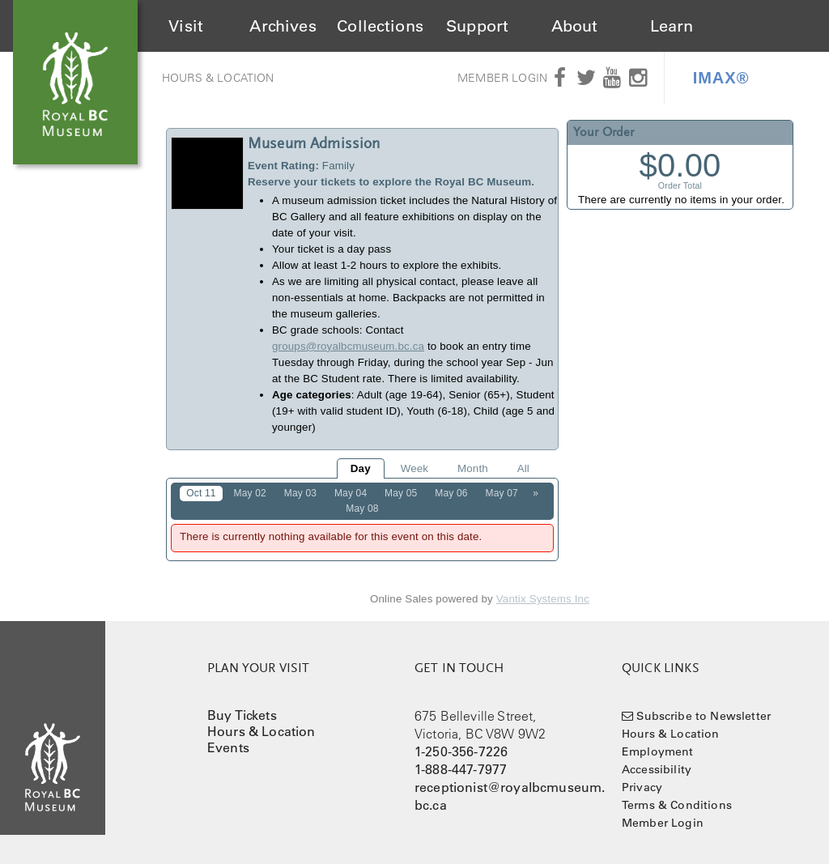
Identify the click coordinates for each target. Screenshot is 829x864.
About (574, 26)
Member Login (502, 77)
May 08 (362, 508)
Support (477, 26)
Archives (282, 26)
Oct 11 (200, 493)
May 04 (350, 493)
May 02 (250, 493)
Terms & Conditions (677, 805)
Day (361, 468)
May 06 (451, 493)
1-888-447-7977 (460, 769)
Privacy (642, 787)
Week (414, 468)
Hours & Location (218, 77)
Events (228, 747)
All (523, 468)
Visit (185, 26)
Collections (380, 26)
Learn (672, 26)
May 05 (401, 493)
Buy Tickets (242, 715)
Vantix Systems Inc (542, 599)
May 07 (501, 493)
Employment (658, 751)
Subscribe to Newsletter (703, 716)
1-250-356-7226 (461, 751)
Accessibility (656, 769)
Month (472, 468)
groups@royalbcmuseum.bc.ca (348, 346)
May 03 (300, 493)
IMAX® (721, 78)
